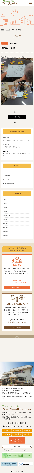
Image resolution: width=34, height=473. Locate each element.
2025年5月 (6, 227)
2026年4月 (6, 199)
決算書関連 (6, 176)
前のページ (17, 112)
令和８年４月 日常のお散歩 (12, 147)
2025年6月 (6, 223)
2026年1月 (6, 211)
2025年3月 (6, 235)
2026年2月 (6, 207)
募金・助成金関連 (8, 183)
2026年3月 (6, 203)
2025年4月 (6, 231)
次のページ (17, 122)
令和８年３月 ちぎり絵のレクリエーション (16, 140)
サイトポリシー (24, 450)
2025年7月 (6, 219)
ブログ (8, 30)
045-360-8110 (17, 319)
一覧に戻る (17, 117)
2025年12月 (6, 215)
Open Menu (30, 3)
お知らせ (6, 179)
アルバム (6, 172)
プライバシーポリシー (9, 450)
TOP (2, 30)
